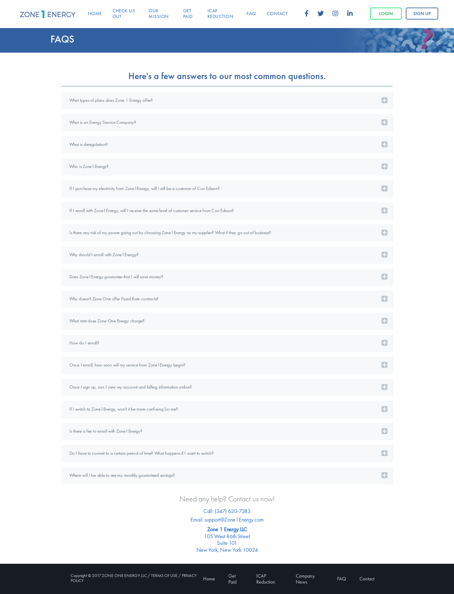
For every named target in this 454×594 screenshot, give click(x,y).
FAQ (341, 578)
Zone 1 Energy (48, 14)
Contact (366, 578)
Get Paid (232, 579)
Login (386, 13)
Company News (305, 579)
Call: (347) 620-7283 (227, 511)
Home (209, 578)
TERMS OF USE (164, 575)
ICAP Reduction (265, 579)
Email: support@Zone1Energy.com (226, 519)
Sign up (422, 13)
